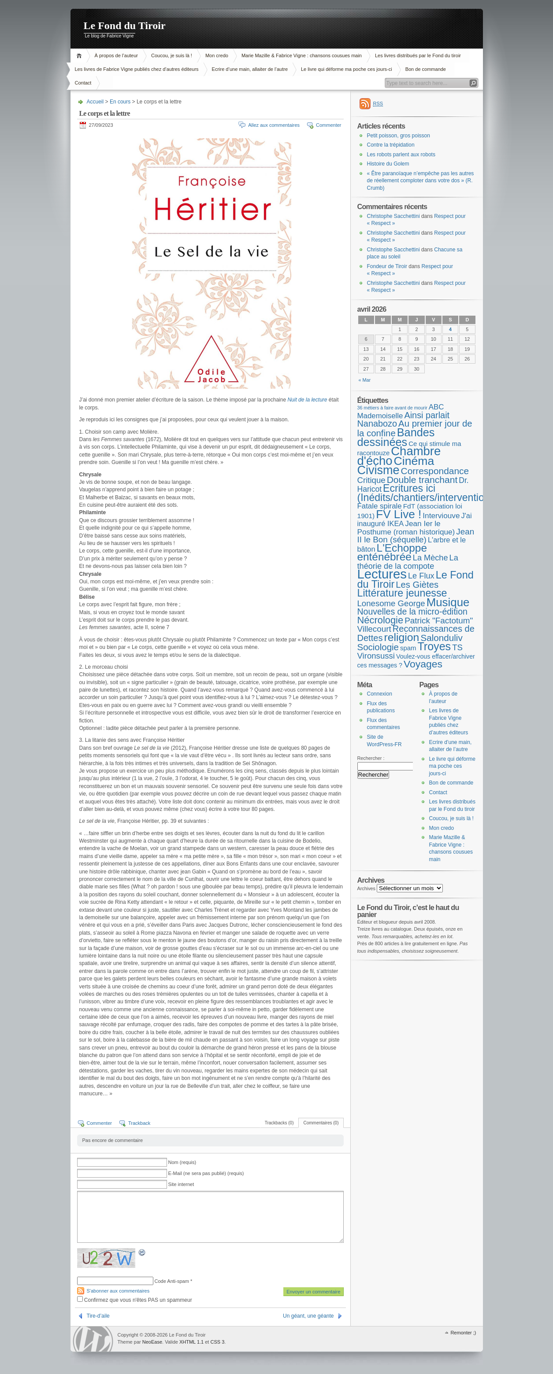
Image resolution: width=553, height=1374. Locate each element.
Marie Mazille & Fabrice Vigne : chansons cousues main (301, 55)
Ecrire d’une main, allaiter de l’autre (250, 69)
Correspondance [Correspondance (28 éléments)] (435, 471)
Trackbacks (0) (279, 1122)
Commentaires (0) (320, 1122)
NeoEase (152, 1342)
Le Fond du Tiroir (125, 25)
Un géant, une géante (308, 1316)
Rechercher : (371, 758)
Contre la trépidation (391, 145)
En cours (120, 102)
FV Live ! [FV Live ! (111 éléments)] (398, 514)
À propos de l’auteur (116, 55)
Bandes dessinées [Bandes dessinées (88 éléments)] (396, 437)
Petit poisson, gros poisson (398, 136)
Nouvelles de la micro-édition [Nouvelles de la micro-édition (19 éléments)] (412, 611)
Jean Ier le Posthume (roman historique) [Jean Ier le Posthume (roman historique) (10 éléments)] (406, 527)
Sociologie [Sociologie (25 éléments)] (378, 647)
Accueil (80, 56)
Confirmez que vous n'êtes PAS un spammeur (134, 1300)
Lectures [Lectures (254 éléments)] (382, 574)
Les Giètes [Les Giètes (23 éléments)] (417, 584)
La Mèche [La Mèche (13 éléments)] (430, 557)
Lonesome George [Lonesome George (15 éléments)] (391, 603)
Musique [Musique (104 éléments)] (448, 602)
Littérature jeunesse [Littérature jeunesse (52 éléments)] (402, 593)
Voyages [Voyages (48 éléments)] (423, 664)
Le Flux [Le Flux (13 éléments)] (421, 575)
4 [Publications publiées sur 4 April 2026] (450, 329)
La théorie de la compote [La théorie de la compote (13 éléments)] (407, 562)
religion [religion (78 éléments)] (401, 637)
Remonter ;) (463, 1332)
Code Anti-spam (172, 1281)
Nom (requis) (182, 1162)
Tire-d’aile (98, 1316)
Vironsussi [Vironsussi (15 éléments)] (376, 655)
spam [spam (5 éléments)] (408, 648)
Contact (83, 82)
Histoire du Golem (388, 164)
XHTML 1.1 (191, 1342)
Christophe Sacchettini (393, 216)
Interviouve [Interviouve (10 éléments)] (441, 515)
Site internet (181, 1184)
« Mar (365, 380)
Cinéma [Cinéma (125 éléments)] (414, 461)
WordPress (93, 1339)
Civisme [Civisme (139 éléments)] (378, 470)
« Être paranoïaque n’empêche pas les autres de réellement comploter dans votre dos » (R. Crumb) (420, 180)
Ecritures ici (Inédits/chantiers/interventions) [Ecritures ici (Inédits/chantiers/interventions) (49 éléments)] (427, 493)
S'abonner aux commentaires (118, 1290)
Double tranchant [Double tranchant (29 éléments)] (422, 480)
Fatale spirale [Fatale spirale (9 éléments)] (379, 506)
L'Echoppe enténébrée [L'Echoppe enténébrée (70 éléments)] (392, 552)
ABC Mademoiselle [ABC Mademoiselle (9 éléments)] (400, 411)
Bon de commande (425, 69)
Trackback (139, 1123)
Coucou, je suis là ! (171, 55)
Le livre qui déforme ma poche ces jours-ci (346, 69)
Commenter (328, 125)
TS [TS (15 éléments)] (457, 647)
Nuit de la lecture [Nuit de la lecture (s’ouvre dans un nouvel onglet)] (307, 400)
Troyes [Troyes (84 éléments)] (434, 646)
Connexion (379, 694)
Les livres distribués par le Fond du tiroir (418, 55)
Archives (366, 888)
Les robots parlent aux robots (401, 154)
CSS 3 (217, 1342)
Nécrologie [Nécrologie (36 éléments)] (380, 620)
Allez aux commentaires (274, 125)
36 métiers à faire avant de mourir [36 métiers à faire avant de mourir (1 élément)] (392, 407)
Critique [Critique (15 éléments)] (371, 480)
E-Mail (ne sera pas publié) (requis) (206, 1173)
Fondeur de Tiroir (387, 266)
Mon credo (216, 55)
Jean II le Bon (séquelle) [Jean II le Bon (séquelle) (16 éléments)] (416, 536)
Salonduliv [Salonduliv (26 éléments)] (441, 638)
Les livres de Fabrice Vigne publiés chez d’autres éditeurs (137, 69)
